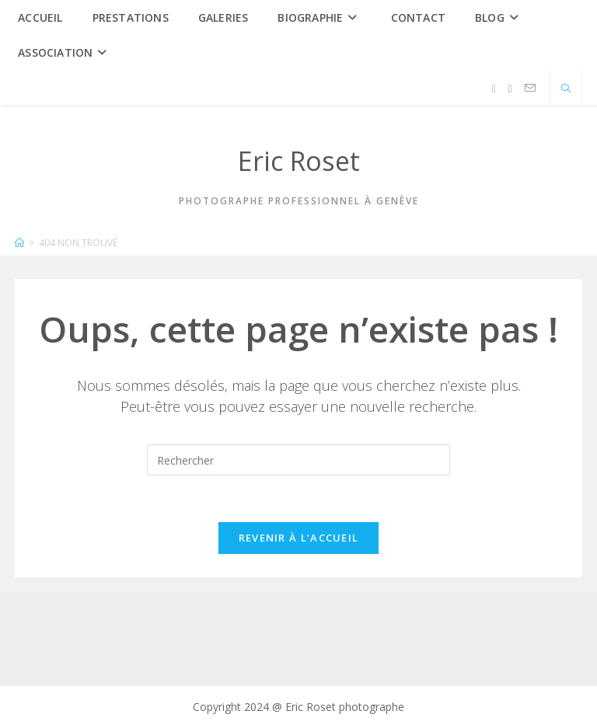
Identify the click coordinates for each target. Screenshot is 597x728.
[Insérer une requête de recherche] (298, 459)
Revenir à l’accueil (299, 538)
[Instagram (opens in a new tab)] (510, 89)
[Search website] (566, 89)
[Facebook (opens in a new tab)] (494, 89)
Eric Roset (299, 161)
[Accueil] (19, 242)
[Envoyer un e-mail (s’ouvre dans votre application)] (530, 88)
